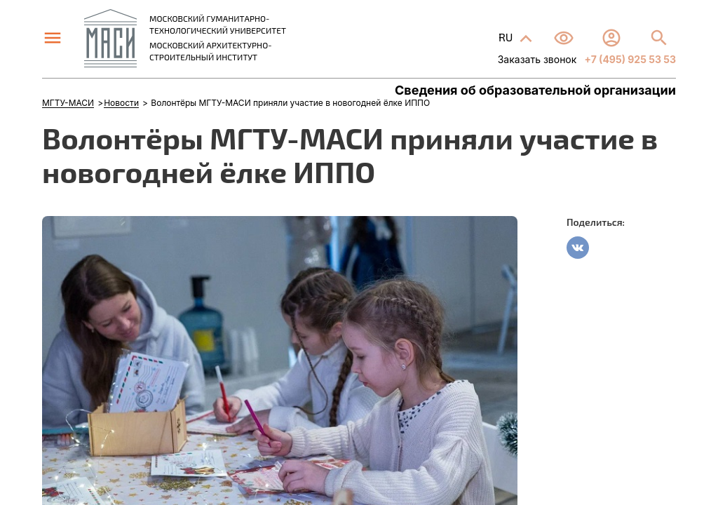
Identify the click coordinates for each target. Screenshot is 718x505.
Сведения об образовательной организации (535, 90)
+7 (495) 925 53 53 (629, 59)
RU (507, 36)
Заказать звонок (537, 59)
